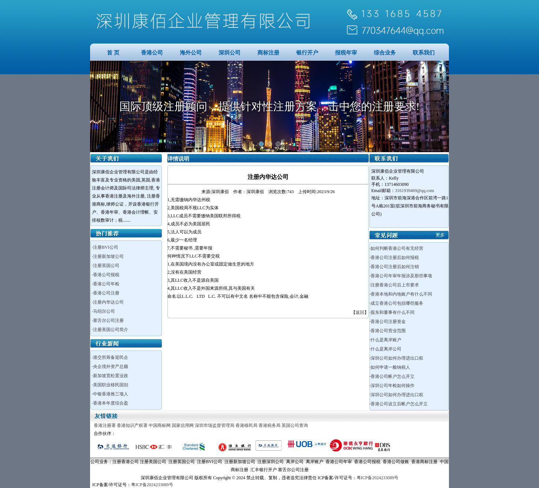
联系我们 (424, 53)
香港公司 (152, 53)
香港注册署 (105, 425)
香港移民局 (246, 425)
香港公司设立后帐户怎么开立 (399, 403)
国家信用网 (183, 425)
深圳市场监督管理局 (214, 425)
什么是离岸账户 (386, 339)
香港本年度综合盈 (110, 403)
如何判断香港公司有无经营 (397, 248)
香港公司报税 (106, 274)
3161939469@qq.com (414, 190)
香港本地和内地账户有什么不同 (401, 294)
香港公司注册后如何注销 (395, 266)
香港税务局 (269, 425)
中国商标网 (160, 425)
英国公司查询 (295, 425)
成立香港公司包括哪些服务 (397, 303)
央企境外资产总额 (110, 366)
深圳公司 (230, 53)
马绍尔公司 (104, 311)
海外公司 (191, 53)
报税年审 (346, 53)
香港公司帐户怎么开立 (393, 376)
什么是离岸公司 (386, 349)
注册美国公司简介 (110, 329)
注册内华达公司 (108, 302)
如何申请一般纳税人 (390, 367)
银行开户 (307, 53)
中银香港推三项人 (110, 394)
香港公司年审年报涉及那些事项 (401, 275)
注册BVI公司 (105, 247)
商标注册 (268, 53)
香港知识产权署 (132, 425)
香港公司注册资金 (388, 321)
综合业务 (385, 53)
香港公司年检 (106, 283)
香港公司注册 (106, 293)
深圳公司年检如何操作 (393, 385)
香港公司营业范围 (388, 330)
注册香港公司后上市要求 (395, 285)
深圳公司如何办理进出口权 (397, 358)
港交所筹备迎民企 (110, 357)
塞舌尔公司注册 (108, 320)
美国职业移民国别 (110, 384)
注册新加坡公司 (108, 256)
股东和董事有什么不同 (393, 312)
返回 (360, 312)
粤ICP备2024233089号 (378, 477)
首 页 (113, 53)
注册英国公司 (106, 265)
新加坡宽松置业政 (110, 375)
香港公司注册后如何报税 (395, 257)
